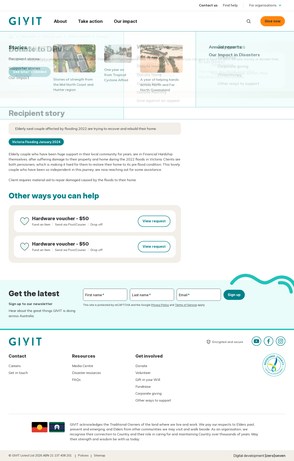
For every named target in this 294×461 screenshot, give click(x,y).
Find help (230, 5)
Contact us (208, 5)
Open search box (248, 21)
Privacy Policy (160, 305)
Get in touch (18, 373)
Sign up (234, 295)
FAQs (76, 379)
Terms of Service (186, 305)
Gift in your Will (147, 379)
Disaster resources (86, 373)
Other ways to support (153, 400)
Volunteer (143, 373)
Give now (273, 21)
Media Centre (82, 366)
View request (154, 221)
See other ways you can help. (221, 76)
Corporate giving (148, 393)
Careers (15, 366)
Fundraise (143, 386)
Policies (83, 455)
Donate (141, 366)
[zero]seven (275, 455)
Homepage (25, 21)
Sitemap (99, 455)
